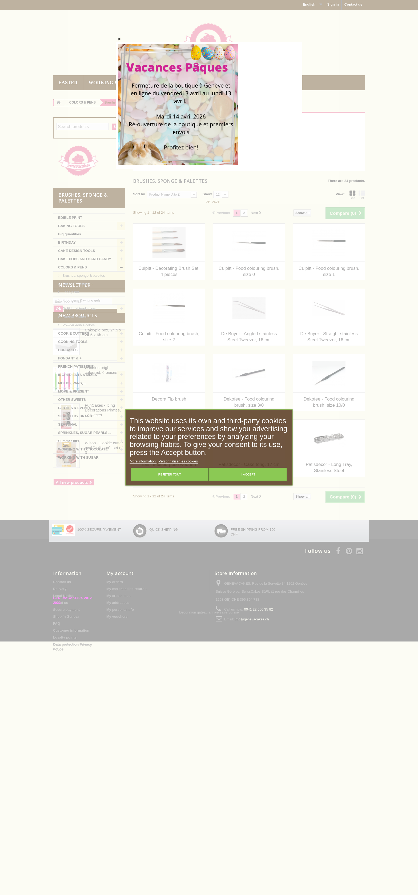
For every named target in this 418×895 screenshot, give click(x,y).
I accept (248, 474)
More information (143, 462)
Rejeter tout (169, 474)
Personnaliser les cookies (178, 462)
